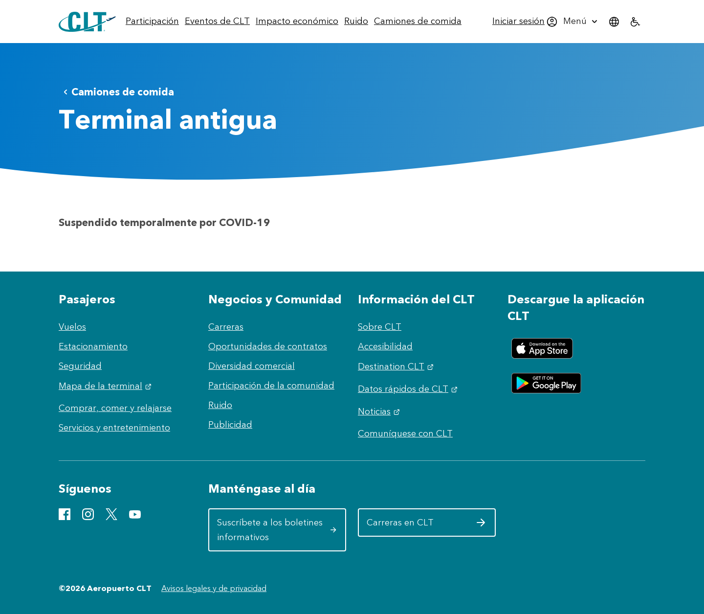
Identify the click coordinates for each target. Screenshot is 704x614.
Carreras (225, 326)
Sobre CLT (379, 326)
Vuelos (72, 326)
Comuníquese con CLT (405, 433)
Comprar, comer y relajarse (115, 408)
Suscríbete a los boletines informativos (277, 530)
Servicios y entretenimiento (114, 427)
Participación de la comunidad (271, 385)
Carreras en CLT (426, 526)
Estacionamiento (93, 346)
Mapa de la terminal (106, 386)
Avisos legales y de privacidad (213, 588)
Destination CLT (397, 366)
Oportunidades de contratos (267, 346)
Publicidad (230, 424)
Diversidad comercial (251, 366)
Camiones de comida (117, 92)
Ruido (220, 405)
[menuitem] (152, 21)
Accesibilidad (385, 346)
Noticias (380, 411)
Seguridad (80, 366)
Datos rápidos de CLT (409, 389)
